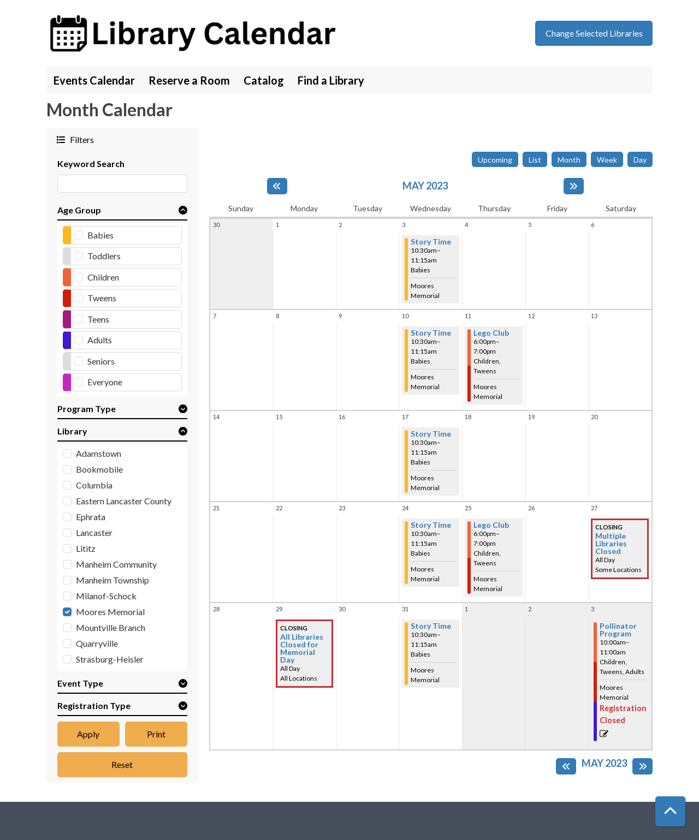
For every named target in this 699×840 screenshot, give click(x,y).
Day (640, 159)
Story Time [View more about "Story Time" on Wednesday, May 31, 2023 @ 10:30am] (431, 626)
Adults (99, 340)
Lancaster (94, 532)
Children (103, 277)
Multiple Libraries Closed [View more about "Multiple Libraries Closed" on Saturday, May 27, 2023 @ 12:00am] (611, 543)
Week (607, 159)
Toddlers (104, 256)
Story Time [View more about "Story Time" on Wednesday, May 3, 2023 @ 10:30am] (431, 242)
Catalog (264, 80)
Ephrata (90, 516)
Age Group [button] (79, 210)
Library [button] (72, 431)
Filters (81, 139)
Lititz (86, 548)
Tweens (101, 298)
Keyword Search (91, 163)
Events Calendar (94, 80)
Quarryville (97, 643)
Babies (100, 235)
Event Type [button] (80, 683)
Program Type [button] (86, 408)
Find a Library (331, 80)
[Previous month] (277, 186)
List (535, 159)
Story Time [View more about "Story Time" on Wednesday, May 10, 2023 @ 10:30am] (431, 333)
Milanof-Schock (106, 596)
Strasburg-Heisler (110, 659)
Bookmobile (99, 469)
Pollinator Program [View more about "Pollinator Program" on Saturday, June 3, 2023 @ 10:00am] (618, 630)
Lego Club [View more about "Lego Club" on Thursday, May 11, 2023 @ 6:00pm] (491, 333)
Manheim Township (112, 580)
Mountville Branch (110, 627)
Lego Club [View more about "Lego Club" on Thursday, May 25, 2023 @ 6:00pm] (491, 525)
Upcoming (495, 159)
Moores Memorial (110, 611)
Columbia (94, 485)
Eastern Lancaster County (123, 501)
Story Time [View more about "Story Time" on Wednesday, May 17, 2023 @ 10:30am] (431, 434)
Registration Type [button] (94, 705)
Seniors (101, 361)
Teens (98, 319)
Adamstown (98, 453)
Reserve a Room (189, 80)
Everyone (104, 382)
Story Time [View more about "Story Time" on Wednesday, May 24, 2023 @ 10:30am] (431, 525)
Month (569, 159)
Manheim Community (116, 564)
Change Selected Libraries (594, 33)
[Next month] (574, 186)
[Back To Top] (670, 811)
